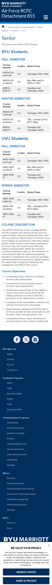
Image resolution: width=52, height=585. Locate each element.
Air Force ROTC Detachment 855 (18, 13)
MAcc (9, 383)
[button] (49, 545)
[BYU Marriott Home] (14, 4)
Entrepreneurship (15, 427)
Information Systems (17, 454)
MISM (10, 398)
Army (9, 528)
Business (11, 478)
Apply (10, 354)
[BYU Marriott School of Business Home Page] (3, 26)
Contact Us (12, 369)
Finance (10, 438)
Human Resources (15, 449)
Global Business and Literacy (20, 488)
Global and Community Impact (21, 494)
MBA (9, 388)
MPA (9, 404)
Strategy (11, 465)
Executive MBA (14, 393)
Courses (14, 30)
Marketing (12, 459)
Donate (10, 359)
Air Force (11, 522)
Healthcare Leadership (17, 499)
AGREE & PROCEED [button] (26, 580)
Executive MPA (14, 409)
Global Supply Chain (16, 443)
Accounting (12, 422)
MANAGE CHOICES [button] (26, 572)
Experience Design (16, 433)
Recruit (10, 364)
